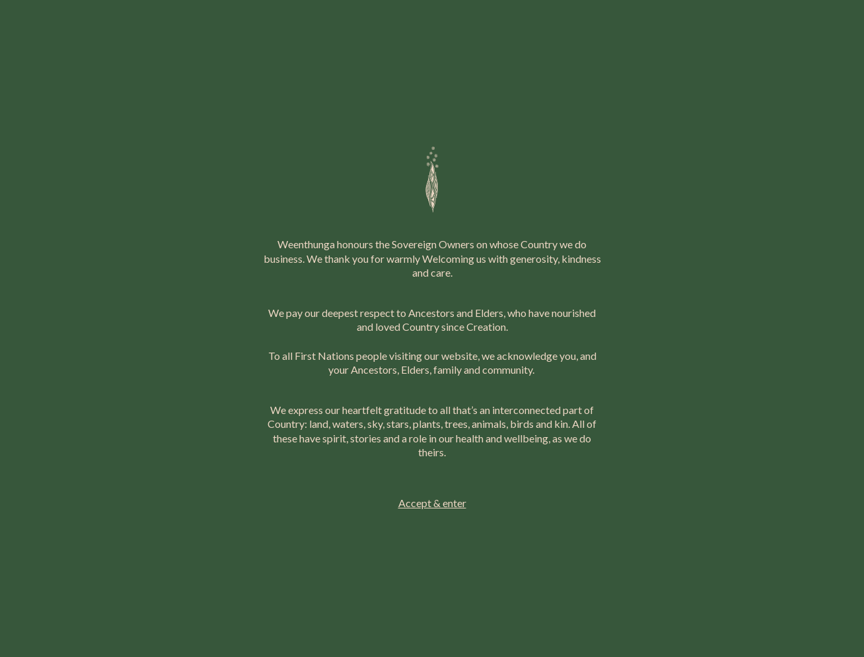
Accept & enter (432, 503)
